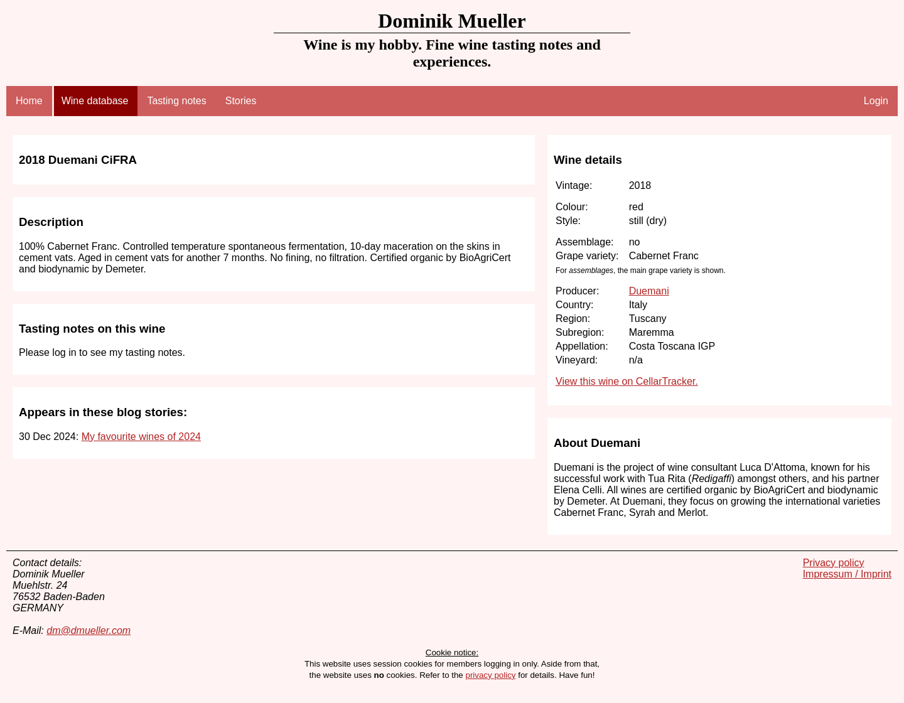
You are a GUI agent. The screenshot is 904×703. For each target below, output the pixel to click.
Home (29, 100)
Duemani (649, 291)
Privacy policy (833, 562)
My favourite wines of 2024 (141, 436)
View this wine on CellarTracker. (627, 381)
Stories (241, 100)
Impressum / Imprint (847, 574)
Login (876, 100)
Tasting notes (176, 100)
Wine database (95, 100)
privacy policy (490, 675)
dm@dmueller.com (88, 630)
